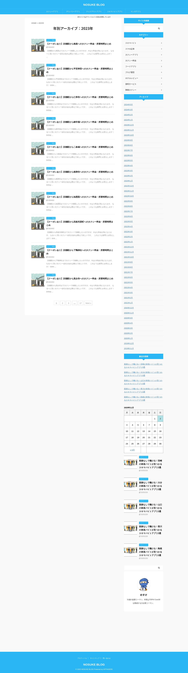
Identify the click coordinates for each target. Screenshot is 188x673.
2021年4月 (128, 287)
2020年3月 (128, 328)
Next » (88, 303)
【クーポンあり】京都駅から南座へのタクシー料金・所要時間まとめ (78, 44)
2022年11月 (129, 191)
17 (81, 303)
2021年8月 (128, 267)
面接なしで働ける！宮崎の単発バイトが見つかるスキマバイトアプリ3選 (143, 365)
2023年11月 (129, 130)
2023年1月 (128, 181)
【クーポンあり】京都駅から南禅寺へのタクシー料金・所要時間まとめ (79, 172)
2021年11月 (129, 252)
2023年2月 (128, 176)
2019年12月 (129, 343)
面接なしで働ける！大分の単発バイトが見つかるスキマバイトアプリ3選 (143, 373)
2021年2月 (128, 298)
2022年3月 (128, 232)
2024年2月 (128, 115)
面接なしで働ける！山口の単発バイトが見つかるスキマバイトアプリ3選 (143, 382)
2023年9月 (128, 140)
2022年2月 (128, 237)
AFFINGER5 (108, 669)
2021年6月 (128, 277)
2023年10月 (129, 135)
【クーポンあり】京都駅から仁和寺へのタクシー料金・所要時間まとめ (79, 97)
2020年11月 (129, 313)
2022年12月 (129, 186)
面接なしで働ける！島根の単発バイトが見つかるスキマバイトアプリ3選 (143, 398)
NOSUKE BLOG (94, 4)
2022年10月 (129, 196)
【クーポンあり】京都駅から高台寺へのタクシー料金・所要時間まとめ (79, 278)
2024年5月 (128, 105)
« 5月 (132, 450)
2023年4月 (128, 166)
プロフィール (82, 658)
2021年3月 (128, 293)
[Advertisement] (143, 631)
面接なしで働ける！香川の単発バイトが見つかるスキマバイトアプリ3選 (143, 390)
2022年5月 (128, 221)
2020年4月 (128, 323)
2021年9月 (128, 262)
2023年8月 (128, 145)
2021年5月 (128, 282)
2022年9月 (128, 201)
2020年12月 (129, 308)
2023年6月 (128, 155)
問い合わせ (107, 658)
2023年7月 (128, 150)
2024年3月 (128, 110)
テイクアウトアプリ (94, 12)
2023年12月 (129, 125)
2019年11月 (129, 348)
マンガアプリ (136, 12)
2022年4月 (128, 227)
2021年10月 (129, 257)
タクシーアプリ (52, 12)
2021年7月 (128, 272)
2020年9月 (128, 318)
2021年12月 (129, 247)
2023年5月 (128, 160)
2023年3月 (128, 171)
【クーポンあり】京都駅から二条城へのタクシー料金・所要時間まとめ (79, 147)
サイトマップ (94, 658)
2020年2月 (128, 333)
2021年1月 (128, 303)
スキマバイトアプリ (114, 12)
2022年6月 (128, 216)
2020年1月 (128, 338)
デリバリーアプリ (73, 12)
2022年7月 (128, 211)
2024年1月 (128, 120)
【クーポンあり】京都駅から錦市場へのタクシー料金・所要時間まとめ (79, 122)
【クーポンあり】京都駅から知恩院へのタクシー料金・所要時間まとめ (79, 197)
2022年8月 (128, 206)
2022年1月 (128, 242)
